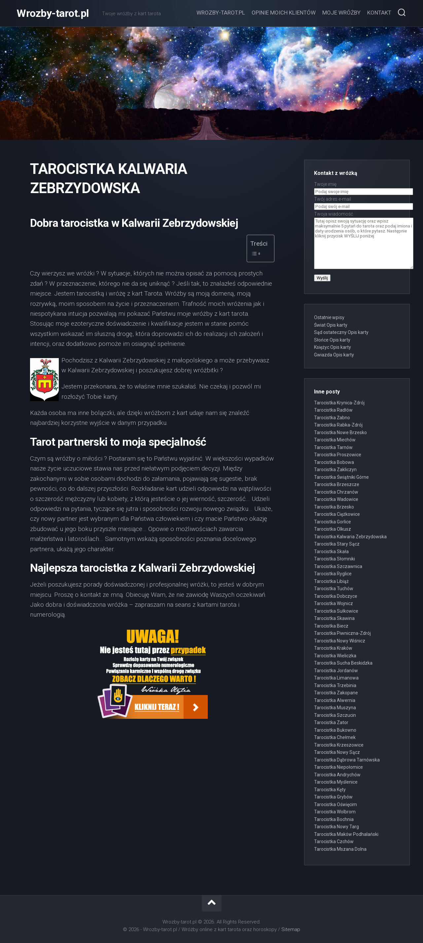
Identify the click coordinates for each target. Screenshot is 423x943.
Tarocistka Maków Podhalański (346, 834)
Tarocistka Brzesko (334, 507)
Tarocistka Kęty (330, 789)
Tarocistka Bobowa (334, 462)
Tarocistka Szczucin (335, 715)
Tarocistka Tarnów (333, 447)
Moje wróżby (341, 12)
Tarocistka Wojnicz (333, 603)
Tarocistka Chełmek (335, 737)
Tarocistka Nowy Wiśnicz (339, 640)
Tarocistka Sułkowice (336, 611)
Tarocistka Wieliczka (335, 655)
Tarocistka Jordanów (336, 670)
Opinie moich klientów (284, 12)
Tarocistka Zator (331, 722)
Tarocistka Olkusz (332, 529)
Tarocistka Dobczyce (335, 596)
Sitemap (290, 929)
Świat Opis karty (330, 325)
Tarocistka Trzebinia (335, 685)
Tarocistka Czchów (334, 841)
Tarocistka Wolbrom (335, 811)
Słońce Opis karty (332, 340)
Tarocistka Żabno (332, 417)
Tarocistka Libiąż (331, 581)
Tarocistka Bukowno (335, 730)
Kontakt (379, 12)
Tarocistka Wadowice (336, 499)
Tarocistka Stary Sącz (337, 544)
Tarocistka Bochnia (334, 819)
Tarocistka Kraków (333, 648)
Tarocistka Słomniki (334, 558)
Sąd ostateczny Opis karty (341, 332)
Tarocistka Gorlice (332, 521)
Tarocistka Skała (331, 551)
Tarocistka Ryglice (333, 573)
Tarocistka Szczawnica (338, 566)
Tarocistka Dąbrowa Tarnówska (347, 759)
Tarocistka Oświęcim (335, 804)
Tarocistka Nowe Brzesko (340, 432)
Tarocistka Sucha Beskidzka (343, 663)
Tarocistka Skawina (334, 618)
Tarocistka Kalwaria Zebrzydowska (350, 536)
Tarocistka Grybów (333, 797)
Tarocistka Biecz (331, 626)
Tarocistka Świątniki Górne (341, 477)
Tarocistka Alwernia (334, 700)
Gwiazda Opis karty (334, 354)
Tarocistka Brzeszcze (336, 484)
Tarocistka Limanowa (336, 677)
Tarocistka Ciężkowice (337, 514)
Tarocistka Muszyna (335, 707)
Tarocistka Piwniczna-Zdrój (342, 633)
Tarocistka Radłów (333, 410)
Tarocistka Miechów (335, 439)
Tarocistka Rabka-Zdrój (338, 425)
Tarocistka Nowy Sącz (337, 752)
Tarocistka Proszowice (337, 454)
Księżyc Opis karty (332, 347)
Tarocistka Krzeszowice (339, 745)
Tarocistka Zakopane (336, 692)
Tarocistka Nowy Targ (336, 826)
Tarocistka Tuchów (333, 588)
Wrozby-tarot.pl (53, 13)
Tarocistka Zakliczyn (335, 469)
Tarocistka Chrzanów (336, 492)
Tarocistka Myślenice (336, 782)
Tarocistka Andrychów (337, 774)
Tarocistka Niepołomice (338, 767)
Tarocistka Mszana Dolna (340, 849)
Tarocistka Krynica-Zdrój (339, 402)
